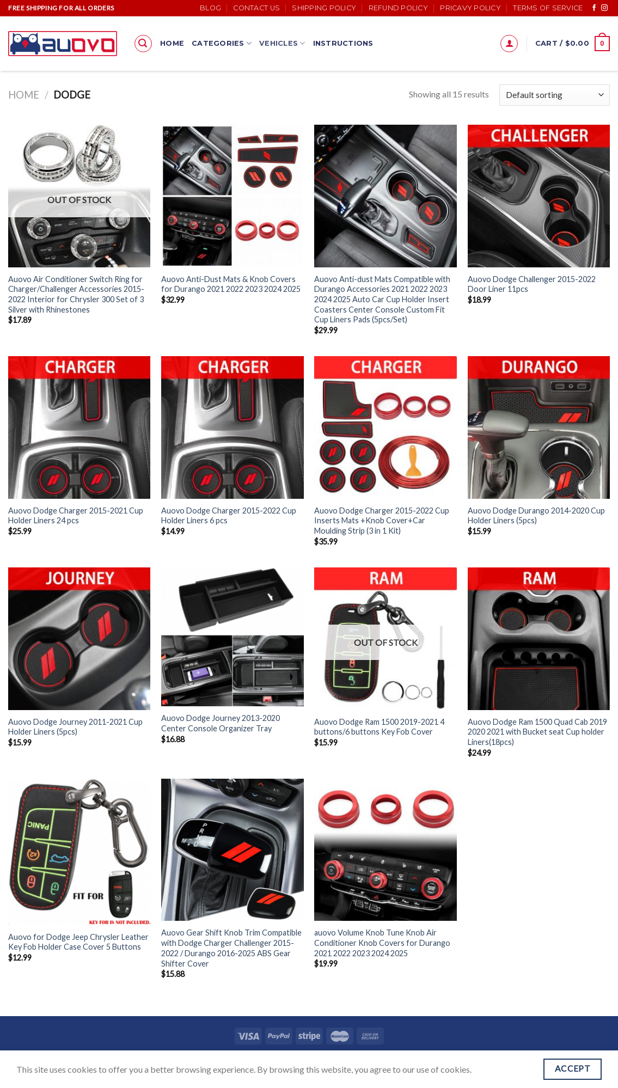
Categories (222, 43)
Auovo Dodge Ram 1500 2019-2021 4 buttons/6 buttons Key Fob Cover (379, 727)
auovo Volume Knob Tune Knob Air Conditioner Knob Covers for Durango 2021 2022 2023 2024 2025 (382, 942)
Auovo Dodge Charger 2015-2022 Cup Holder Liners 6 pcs (228, 515)
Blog (210, 8)
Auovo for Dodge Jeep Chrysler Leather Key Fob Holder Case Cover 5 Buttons (78, 942)
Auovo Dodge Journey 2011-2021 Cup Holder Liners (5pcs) (75, 727)
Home (172, 43)
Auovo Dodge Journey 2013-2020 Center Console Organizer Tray (220, 723)
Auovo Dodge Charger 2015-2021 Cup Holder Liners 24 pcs (75, 515)
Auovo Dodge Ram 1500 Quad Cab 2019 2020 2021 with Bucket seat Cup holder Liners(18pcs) (537, 732)
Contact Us (256, 8)
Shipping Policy (324, 8)
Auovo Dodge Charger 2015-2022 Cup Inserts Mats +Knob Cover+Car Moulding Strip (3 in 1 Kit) (381, 520)
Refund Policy (398, 8)
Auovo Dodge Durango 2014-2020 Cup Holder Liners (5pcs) (536, 515)
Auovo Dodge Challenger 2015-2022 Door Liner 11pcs (532, 284)
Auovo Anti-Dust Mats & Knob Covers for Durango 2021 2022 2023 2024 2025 (231, 284)
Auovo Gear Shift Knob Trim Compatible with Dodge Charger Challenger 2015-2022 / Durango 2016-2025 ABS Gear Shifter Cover (231, 948)
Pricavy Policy (470, 8)
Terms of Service (548, 8)
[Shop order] (554, 95)
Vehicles (282, 43)
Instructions (343, 43)
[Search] (143, 43)
